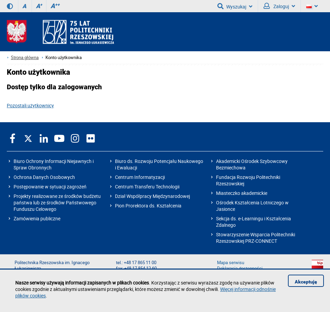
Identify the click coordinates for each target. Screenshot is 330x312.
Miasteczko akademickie (241, 193)
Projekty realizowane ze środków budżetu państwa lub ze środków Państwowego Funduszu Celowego (57, 202)
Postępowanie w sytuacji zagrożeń (50, 186)
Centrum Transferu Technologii (147, 186)
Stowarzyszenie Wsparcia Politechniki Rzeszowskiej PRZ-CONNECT (255, 237)
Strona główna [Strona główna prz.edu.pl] (25, 57)
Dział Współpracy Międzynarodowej (152, 196)
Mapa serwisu (230, 262)
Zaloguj (279, 6)
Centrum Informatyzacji (140, 177)
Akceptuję (306, 282)
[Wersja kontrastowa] (10, 6)
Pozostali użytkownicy (30, 105)
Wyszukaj (234, 6)
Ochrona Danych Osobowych (44, 177)
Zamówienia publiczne (37, 218)
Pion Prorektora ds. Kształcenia (148, 205)
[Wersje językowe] (312, 6)
